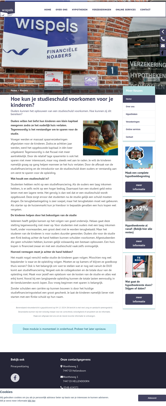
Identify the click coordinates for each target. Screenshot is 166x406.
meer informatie (139, 187)
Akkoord (152, 398)
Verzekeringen (101, 9)
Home (47, 9)
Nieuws (24, 90)
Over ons (61, 9)
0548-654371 (69, 387)
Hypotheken (80, 9)
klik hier (31, 400)
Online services (126, 9)
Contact (145, 9)
